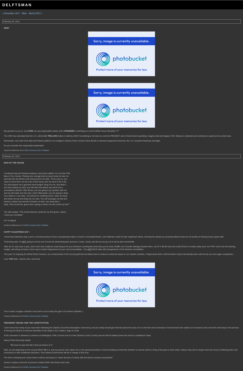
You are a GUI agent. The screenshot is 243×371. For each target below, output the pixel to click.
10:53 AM (24, 316)
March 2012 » (35, 13)
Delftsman (17, 5)
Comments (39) (34, 225)
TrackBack (45, 150)
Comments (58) (34, 316)
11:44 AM (24, 225)
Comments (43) (34, 367)
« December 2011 (11, 13)
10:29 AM (24, 367)
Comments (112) (34, 150)
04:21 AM (24, 150)
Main (24, 13)
